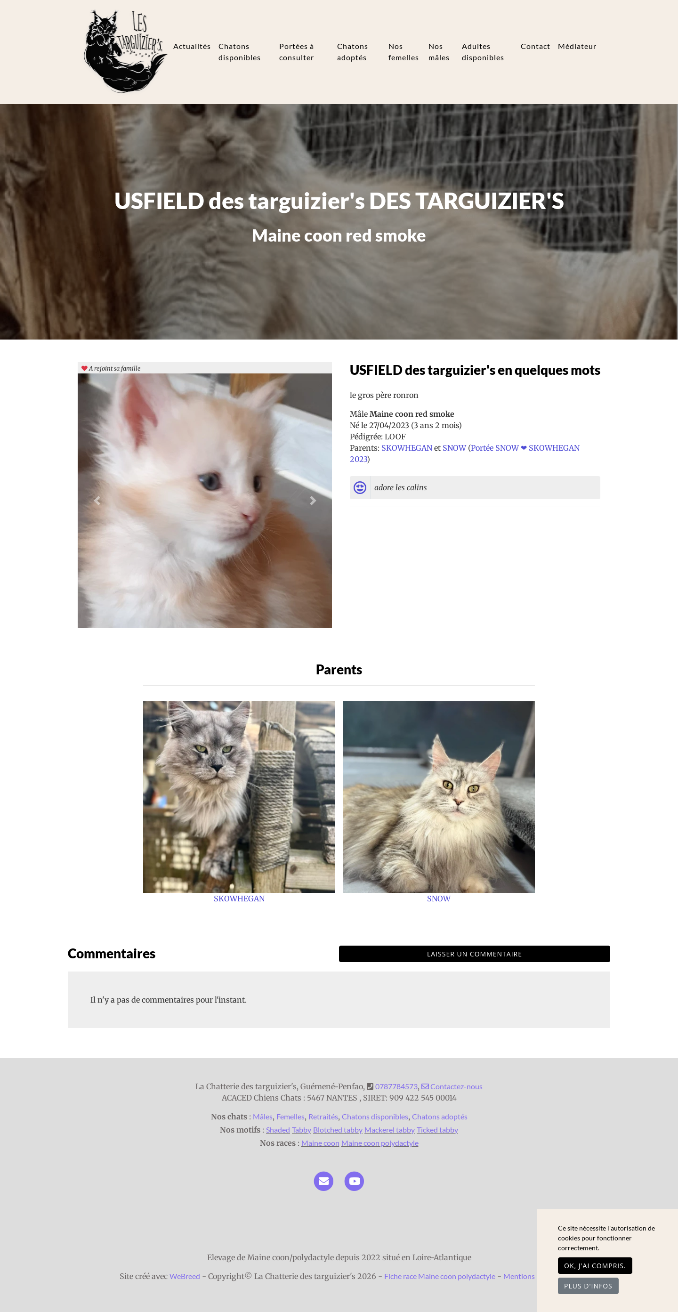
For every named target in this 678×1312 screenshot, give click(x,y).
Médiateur (577, 45)
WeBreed (185, 1276)
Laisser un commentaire (474, 953)
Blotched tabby (338, 1129)
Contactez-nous (452, 1086)
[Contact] (323, 1179)
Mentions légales (530, 1276)
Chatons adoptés (352, 51)
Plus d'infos (588, 1285)
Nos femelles (403, 51)
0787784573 (396, 1086)
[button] (97, 500)
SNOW (455, 448)
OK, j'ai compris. (595, 1265)
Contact (535, 45)
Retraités (323, 1116)
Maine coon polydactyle (380, 1142)
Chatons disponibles (239, 51)
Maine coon (320, 1142)
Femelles (290, 1116)
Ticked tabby (437, 1129)
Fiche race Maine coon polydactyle (439, 1276)
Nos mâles (439, 51)
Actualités (192, 45)
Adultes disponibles (483, 51)
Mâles (263, 1116)
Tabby (301, 1129)
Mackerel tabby (389, 1129)
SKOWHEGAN (407, 448)
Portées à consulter (296, 51)
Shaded (278, 1129)
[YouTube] (354, 1179)
